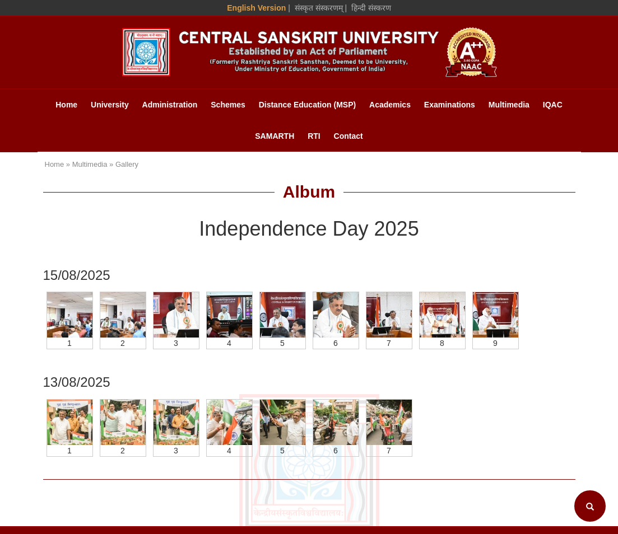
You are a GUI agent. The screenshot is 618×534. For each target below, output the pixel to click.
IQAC (553, 104)
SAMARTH (274, 136)
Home (66, 104)
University (110, 104)
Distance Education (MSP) (307, 104)
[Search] (590, 506)
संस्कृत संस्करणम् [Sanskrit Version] (319, 7)
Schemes (228, 104)
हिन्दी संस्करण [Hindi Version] (371, 7)
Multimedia (509, 104)
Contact (348, 136)
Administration (170, 104)
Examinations (449, 104)
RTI (314, 136)
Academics (390, 104)
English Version (256, 7)
